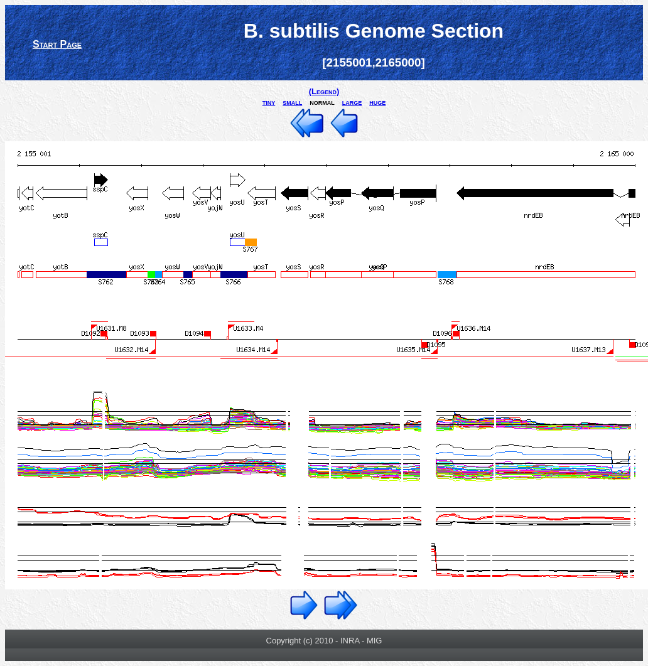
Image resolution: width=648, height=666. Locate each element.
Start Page (57, 44)
